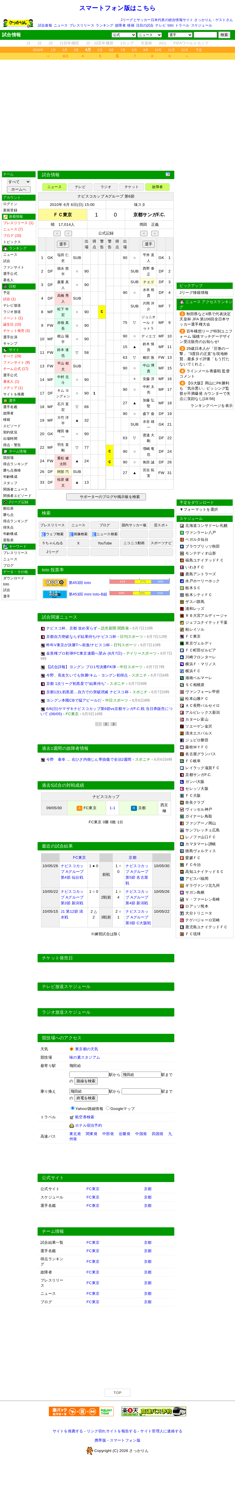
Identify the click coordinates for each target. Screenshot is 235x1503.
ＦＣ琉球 (193, 934)
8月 (134, 50)
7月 (123, 50)
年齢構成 (10, 477)
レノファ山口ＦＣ (200, 837)
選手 (6, 596)
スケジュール (201, 25)
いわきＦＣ (194, 567)
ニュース (61, 25)
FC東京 (79, 857)
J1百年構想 (69, 43)
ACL (162, 43)
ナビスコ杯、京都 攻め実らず (71, 628)
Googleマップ (122, 1108)
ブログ (8, 565)
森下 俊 (148, 414)
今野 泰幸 (55, 759)
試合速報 (45, 25)
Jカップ (127, 43)
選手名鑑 (10, 407)
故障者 (120, 25)
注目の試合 (145, 25)
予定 (199, 50)
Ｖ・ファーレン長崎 (202, 899)
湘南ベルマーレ (198, 678)
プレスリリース (81, 25)
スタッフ (10, 483)
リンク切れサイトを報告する (111, 1431)
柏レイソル (194, 629)
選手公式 (10, 274)
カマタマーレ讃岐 (200, 844)
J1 (28, 43)
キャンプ (10, 343)
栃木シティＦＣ (198, 595)
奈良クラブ (194, 802)
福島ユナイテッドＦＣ (204, 560)
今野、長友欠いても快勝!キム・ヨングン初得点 (87, 675)
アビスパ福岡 (196, 878)
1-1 (112, 808)
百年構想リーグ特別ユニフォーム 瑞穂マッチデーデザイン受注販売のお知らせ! (206, 336)
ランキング (104, 25)
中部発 (108, 1134)
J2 (40, 43)
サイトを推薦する (68, 1431)
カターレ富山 (196, 719)
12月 (184, 50)
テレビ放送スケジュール (66, 986)
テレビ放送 (12, 305)
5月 (100, 50)
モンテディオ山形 (200, 553)
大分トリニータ (198, 913)
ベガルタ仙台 (196, 539)
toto (171, 25)
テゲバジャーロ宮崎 (202, 920)
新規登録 (10, 210)
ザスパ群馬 (194, 602)
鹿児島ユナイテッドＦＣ (206, 927)
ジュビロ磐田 (196, 740)
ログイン (10, 204)
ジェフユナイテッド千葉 (206, 622)
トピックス (12, 242)
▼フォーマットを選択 (199, 509)
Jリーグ (52, 552)
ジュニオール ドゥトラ (148, 322)
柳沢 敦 (148, 358)
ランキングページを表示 (211, 405)
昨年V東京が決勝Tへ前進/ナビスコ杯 (78, 645)
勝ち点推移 (12, 470)
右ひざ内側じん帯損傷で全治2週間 (102, 759)
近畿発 (124, 1134)
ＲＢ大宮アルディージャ (206, 615)
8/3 (65, 56)
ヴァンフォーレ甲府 (202, 691)
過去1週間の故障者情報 (65, 748)
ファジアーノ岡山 (200, 823)
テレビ (160, 25)
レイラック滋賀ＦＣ (202, 768)
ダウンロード (13, 578)
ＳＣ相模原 (194, 685)
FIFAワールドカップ (190, 43)
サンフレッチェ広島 (202, 830)
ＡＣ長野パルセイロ (202, 705)
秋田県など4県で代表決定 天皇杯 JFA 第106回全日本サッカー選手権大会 (205, 319)
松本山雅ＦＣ (196, 698)
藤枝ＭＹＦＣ (196, 747)
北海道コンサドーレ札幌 (206, 525)
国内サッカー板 (134, 525)
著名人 (8, 280)
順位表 (8, 508)
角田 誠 (148, 462)
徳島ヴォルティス (200, 851)
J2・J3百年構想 (99, 43)
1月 (53, 50)
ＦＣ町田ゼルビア (200, 650)
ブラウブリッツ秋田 (202, 546)
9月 (146, 50)
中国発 (141, 1134)
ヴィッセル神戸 (198, 809)
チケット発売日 (57, 958)
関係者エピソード (17, 496)
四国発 (157, 1134)
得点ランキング (15, 464)
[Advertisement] (117, 115)
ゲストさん (224, 20)
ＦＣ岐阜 (193, 761)
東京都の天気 (86, 1049)
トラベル (182, 25)
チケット (132, 187)
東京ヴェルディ (198, 643)
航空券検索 (84, 1117)
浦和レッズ (194, 608)
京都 (132, 857)
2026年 (38, 50)
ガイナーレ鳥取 (198, 816)
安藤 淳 (148, 379)
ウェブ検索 (52, 534)
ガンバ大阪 (194, 781)
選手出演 (10, 337)
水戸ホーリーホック (202, 581)
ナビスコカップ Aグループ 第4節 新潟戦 (137, 897)
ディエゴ (148, 336)
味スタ (140, 204)
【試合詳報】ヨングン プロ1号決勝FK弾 (81, 667)
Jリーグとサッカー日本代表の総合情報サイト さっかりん (166, 20)
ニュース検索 (105, 534)
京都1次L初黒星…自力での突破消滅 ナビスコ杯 (87, 692)
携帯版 (100, 1440)
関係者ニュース (15, 489)
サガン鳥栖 (194, 892)
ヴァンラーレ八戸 (200, 532)
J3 (51, 43)
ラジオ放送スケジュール (66, 1012)
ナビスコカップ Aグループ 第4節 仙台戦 (72, 872)
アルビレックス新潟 (202, 712)
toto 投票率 (53, 570)
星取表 (8, 540)
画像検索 (78, 534)
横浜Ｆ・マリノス (200, 664)
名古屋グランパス (200, 754)
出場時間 (10, 439)
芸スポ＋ (161, 525)
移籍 (130, 25)
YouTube (105, 543)
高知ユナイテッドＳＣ (204, 871)
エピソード (12, 426)
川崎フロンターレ (200, 657)
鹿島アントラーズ (200, 574)
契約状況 (10, 432)
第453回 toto (66, 582)
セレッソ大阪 (196, 788)
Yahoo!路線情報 (89, 1108)
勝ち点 (8, 515)
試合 (6, 261)
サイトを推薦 (13, 394)
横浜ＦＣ (193, 671)
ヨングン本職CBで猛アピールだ (74, 700)
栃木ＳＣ (193, 588)
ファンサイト (13, 267)
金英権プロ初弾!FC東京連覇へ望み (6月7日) (84, 653)
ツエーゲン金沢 (198, 726)
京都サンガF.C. (198, 775)
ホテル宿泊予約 (88, 1125)
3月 (76, 50)
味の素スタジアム (84, 1057)
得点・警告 (12, 445)
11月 (171, 50)
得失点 (8, 527)
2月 (65, 50)
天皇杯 (146, 43)
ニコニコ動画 (134, 543)
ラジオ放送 (12, 312)
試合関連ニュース (59, 617)
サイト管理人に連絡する (161, 1431)
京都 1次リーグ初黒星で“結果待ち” (76, 683)
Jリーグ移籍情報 (194, 292)
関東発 (91, 1134)
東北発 (75, 1134)
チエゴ (148, 282)
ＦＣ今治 (193, 865)
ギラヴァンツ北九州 (202, 885)
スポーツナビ (161, 543)
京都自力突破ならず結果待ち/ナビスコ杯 (81, 636)
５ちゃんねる (52, 543)
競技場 (8, 458)
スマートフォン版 (125, 1440)
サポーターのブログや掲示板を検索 (109, 497)
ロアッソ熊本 (196, 906)
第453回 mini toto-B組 (74, 594)
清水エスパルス (198, 733)
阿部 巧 (63, 472)
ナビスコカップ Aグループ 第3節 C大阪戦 (138, 917)
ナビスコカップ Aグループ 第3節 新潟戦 (72, 897)
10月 (158, 50)
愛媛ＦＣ (193, 858)
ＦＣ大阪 (193, 795)
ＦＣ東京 (193, 636)
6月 (111, 50)
